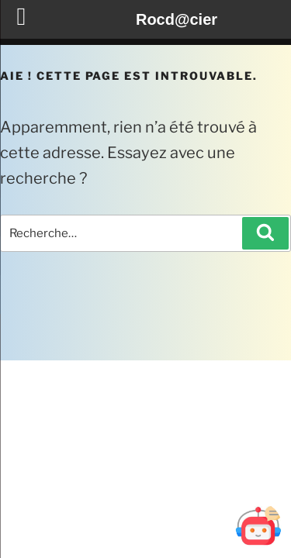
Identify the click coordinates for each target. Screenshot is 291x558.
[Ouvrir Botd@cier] (258, 525)
